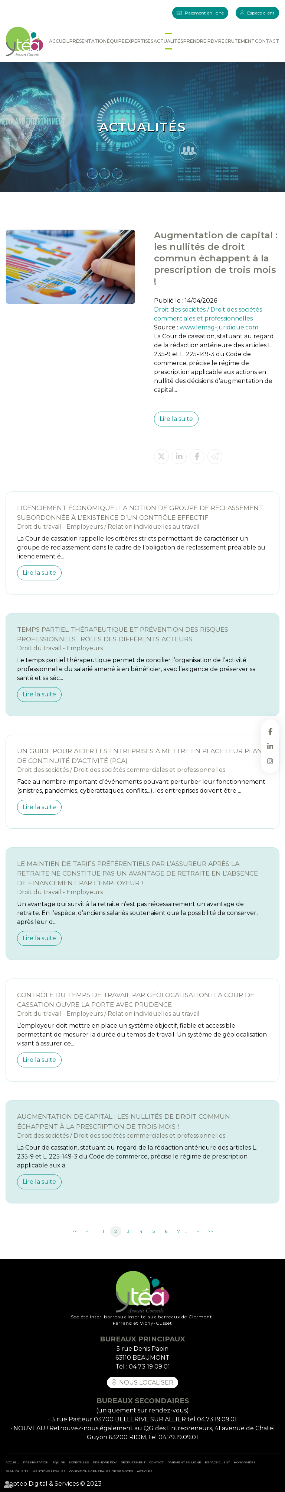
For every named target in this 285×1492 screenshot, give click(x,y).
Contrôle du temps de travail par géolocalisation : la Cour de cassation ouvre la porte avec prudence (135, 999)
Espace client (261, 13)
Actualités (168, 41)
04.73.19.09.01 (217, 1419)
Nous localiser (146, 1382)
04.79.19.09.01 (178, 1437)
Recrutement (236, 41)
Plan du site (17, 1471)
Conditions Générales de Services (101, 1471)
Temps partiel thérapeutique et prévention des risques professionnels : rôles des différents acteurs (122, 634)
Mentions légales (49, 1471)
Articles (145, 1471)
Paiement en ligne (204, 13)
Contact (267, 41)
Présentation (88, 41)
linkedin (270, 746)
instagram (270, 761)
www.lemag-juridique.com (219, 327)
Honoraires (245, 1462)
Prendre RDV (200, 41)
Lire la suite (176, 418)
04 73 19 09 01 (149, 1366)
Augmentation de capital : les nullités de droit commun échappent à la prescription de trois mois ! (123, 1121)
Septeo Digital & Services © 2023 (54, 1483)
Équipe (116, 41)
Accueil (59, 41)
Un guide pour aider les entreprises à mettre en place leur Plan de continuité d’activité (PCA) (139, 755)
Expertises (139, 41)
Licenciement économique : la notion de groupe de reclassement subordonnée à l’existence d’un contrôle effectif (140, 512)
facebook (270, 731)
